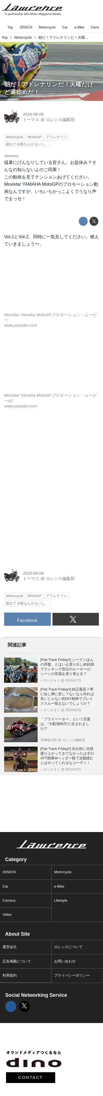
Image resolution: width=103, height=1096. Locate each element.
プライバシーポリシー (72, 975)
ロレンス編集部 (60, 119)
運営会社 (9, 947)
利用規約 (9, 975)
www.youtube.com (20, 325)
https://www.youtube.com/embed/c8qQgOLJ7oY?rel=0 (51, 364)
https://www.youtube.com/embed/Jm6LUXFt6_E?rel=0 (51, 283)
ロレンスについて (68, 947)
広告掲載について (16, 961)
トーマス (31, 119)
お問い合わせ (65, 961)
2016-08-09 (33, 114)
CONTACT (30, 1077)
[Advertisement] (45, 452)
